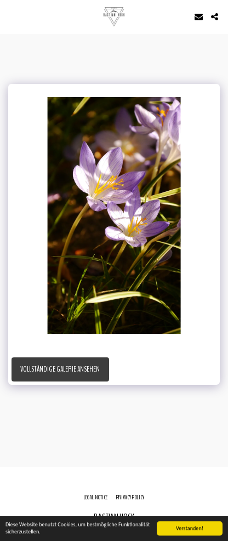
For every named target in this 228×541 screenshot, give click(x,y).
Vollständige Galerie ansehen (60, 369)
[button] (12, 16)
